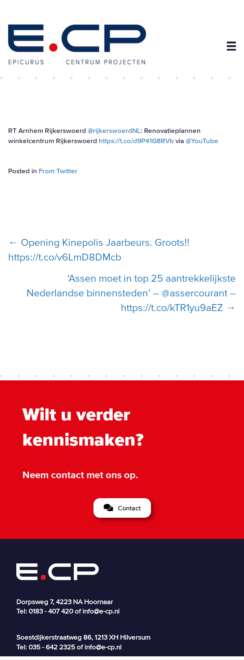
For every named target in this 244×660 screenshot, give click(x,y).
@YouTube (202, 140)
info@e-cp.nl (101, 611)
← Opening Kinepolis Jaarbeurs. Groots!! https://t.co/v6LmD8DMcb (98, 249)
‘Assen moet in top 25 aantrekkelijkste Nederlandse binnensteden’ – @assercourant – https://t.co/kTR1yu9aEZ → (131, 292)
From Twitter (58, 170)
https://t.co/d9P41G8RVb (136, 140)
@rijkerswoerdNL (114, 130)
